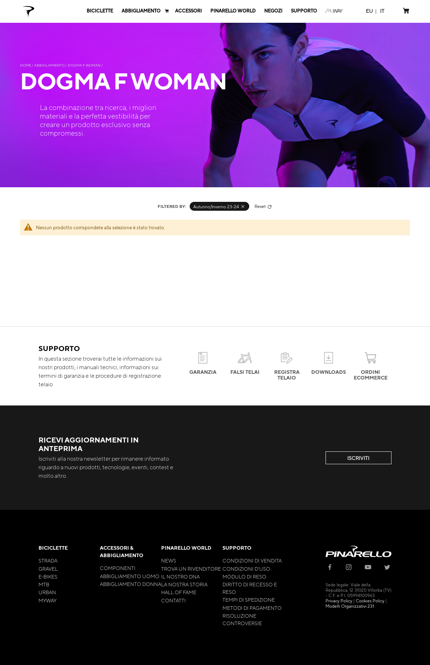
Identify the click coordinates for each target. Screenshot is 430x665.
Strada (48, 560)
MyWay (47, 600)
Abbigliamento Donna (130, 584)
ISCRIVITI (358, 458)
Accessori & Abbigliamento (121, 551)
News (168, 560)
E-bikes (48, 576)
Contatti (173, 600)
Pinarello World (186, 547)
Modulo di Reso (244, 576)
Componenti (117, 568)
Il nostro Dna (180, 576)
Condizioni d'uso (246, 568)
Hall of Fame (178, 592)
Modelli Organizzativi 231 (350, 606)
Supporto (236, 547)
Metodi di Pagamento (252, 607)
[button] (369, 11)
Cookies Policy (370, 600)
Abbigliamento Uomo (129, 576)
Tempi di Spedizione (248, 599)
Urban (47, 592)
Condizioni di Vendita (252, 560)
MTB (44, 584)
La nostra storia (184, 584)
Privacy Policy (339, 600)
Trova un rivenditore (191, 568)
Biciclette (53, 547)
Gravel (48, 568)
